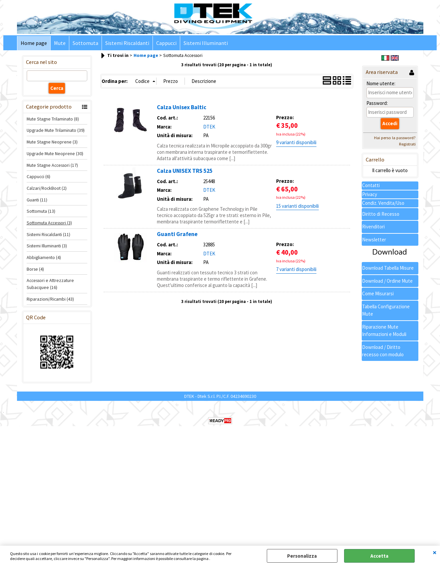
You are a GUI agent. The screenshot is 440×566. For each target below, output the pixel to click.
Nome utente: (380, 83)
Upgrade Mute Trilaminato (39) (56, 130)
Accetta (379, 556)
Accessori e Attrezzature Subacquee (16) (50, 283)
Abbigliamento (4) (44, 257)
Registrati (407, 144)
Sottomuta (85, 43)
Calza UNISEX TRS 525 (185, 170)
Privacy (369, 194)
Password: (377, 103)
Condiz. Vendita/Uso (383, 203)
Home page (34, 43)
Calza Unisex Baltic (181, 107)
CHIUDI (435, 552)
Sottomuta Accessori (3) (49, 223)
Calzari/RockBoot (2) (47, 188)
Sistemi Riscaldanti (127, 43)
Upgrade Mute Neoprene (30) (55, 153)
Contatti (371, 185)
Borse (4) (35, 269)
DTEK (209, 127)
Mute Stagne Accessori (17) (52, 165)
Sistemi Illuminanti (206, 43)
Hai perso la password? (395, 137)
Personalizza (302, 556)
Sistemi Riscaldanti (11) (48, 234)
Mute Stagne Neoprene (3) (52, 142)
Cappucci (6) (38, 176)
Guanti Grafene (177, 234)
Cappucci (166, 43)
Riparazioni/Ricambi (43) (50, 299)
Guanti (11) (37, 200)
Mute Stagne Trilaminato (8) (53, 119)
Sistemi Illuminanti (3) (47, 246)
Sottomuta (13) (41, 211)
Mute (60, 43)
